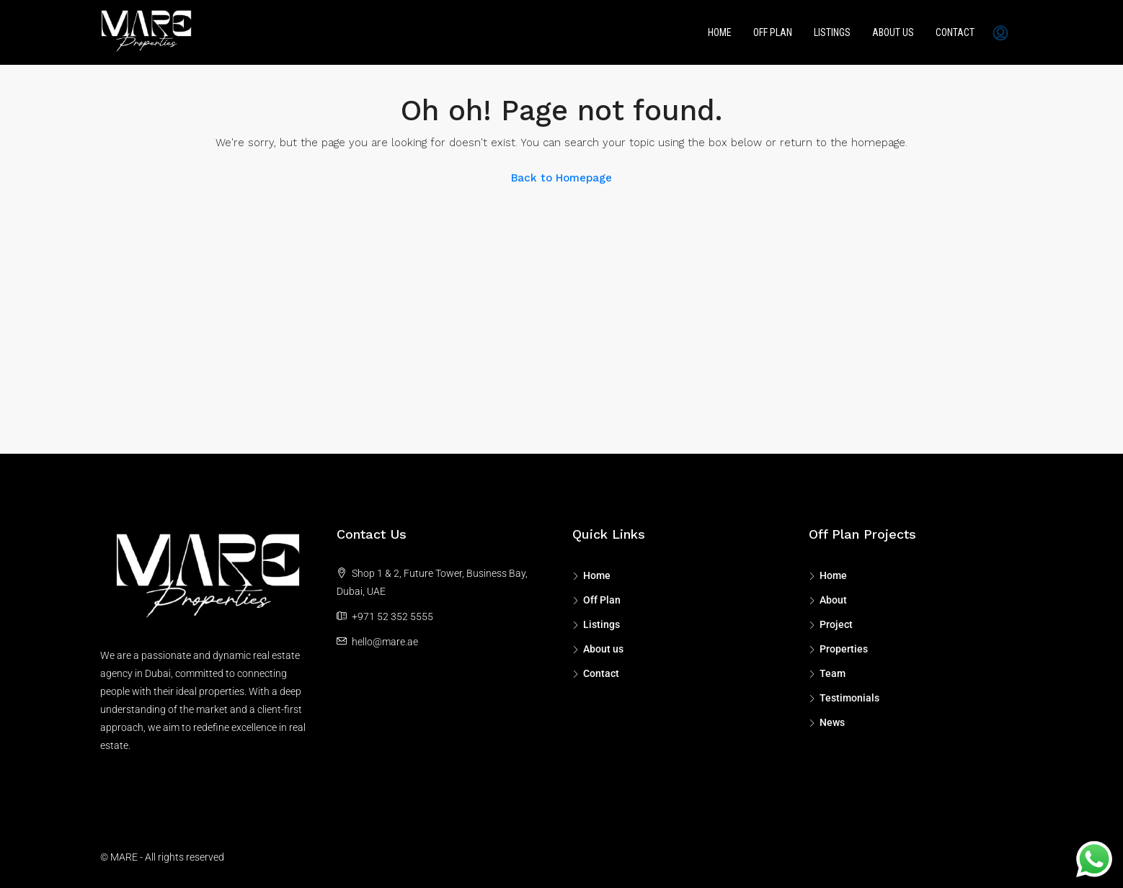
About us (893, 32)
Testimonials (849, 698)
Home (720, 32)
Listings (832, 32)
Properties (844, 649)
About (833, 600)
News (832, 722)
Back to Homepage (561, 177)
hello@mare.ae (385, 641)
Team (832, 673)
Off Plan (772, 32)
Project (836, 624)
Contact (955, 32)
